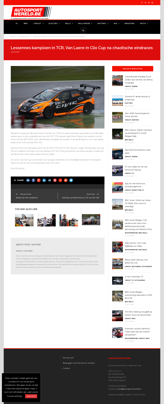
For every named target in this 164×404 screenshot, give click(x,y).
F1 (17, 23)
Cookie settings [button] (14, 396)
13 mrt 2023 (129, 321)
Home (13, 36)
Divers (135, 86)
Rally (68, 23)
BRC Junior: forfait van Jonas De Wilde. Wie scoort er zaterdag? (137, 203)
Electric (53, 23)
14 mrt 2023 (129, 213)
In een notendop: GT (134, 276)
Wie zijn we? (68, 358)
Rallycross (84, 23)
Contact (66, 368)
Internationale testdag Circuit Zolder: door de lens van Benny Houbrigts (139, 79)
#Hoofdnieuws (24, 36)
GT (133, 173)
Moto (143, 23)
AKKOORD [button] (31, 396)
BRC (126, 140)
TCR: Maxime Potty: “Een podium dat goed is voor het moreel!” (69, 230)
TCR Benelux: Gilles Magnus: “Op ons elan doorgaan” (23, 230)
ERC (140, 250)
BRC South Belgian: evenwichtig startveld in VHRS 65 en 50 (138, 295)
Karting (135, 120)
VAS (115, 23)
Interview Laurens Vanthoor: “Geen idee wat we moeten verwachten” (137, 331)
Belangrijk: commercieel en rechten (79, 363)
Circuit (37, 23)
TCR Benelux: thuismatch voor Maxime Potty (43, 231)
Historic (101, 23)
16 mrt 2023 (129, 89)
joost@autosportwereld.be (129, 389)
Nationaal (136, 266)
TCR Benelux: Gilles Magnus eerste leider (89, 228)
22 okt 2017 (15, 52)
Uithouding (147, 266)
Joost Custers (24, 251)
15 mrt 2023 (129, 106)
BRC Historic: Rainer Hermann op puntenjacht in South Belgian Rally (138, 133)
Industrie (129, 23)
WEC (134, 318)
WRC (26, 23)
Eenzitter (136, 190)
